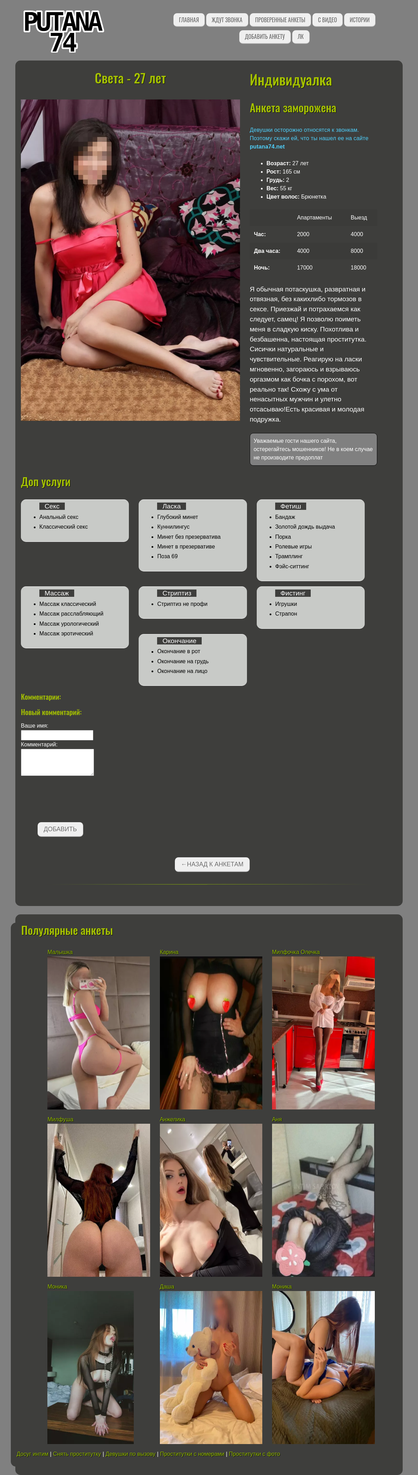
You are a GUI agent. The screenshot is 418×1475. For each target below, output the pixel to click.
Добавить (60, 829)
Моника (57, 1287)
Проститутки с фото (254, 1454)
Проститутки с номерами (192, 1454)
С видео (327, 20)
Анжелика (172, 1119)
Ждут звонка (227, 20)
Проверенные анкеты (280, 20)
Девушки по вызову (130, 1454)
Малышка (59, 952)
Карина (169, 952)
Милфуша (60, 1119)
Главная (189, 20)
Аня (277, 1119)
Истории (360, 20)
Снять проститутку (77, 1454)
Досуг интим (32, 1454)
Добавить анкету (265, 36)
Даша (167, 1287)
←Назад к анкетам (212, 864)
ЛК (301, 36)
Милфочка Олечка (296, 952)
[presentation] (74, 800)
